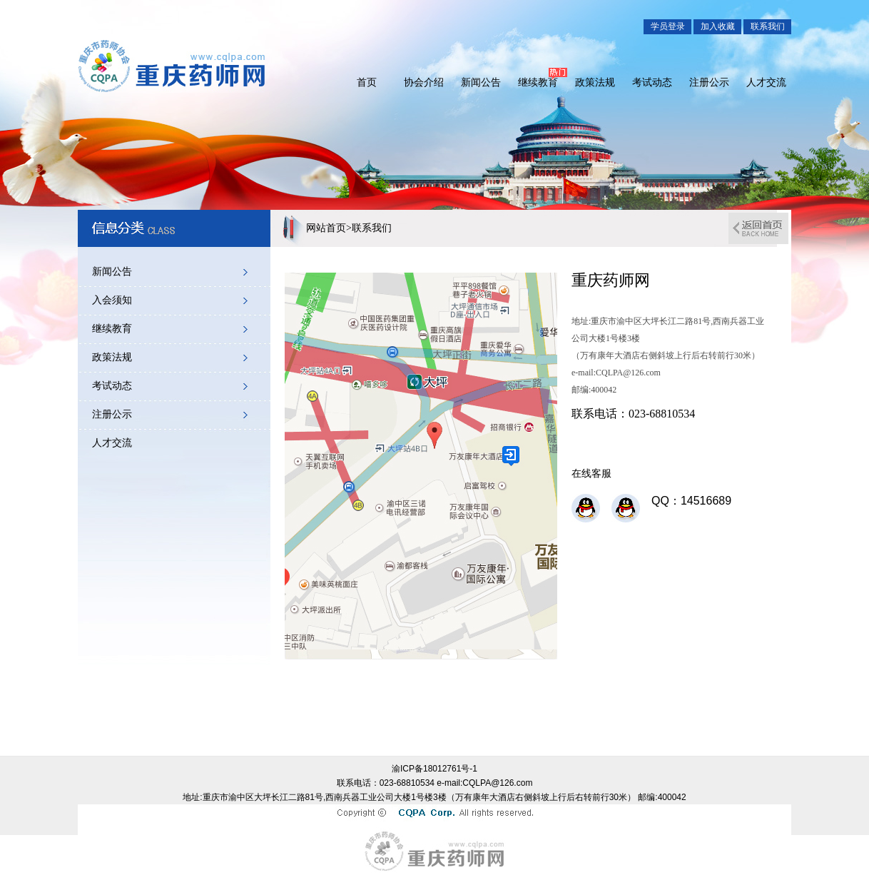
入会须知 (112, 300)
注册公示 (709, 82)
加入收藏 (718, 26)
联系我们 (768, 26)
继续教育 (538, 82)
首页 (367, 82)
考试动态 (652, 82)
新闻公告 (481, 82)
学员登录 (668, 26)
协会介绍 (424, 82)
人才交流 (766, 82)
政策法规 (595, 82)
